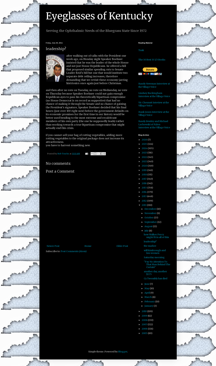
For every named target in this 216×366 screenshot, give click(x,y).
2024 (145, 148)
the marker (150, 245)
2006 (145, 328)
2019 (144, 170)
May (147, 288)
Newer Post (53, 246)
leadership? (150, 241)
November (150, 213)
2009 (145, 315)
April (147, 292)
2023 (144, 152)
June (147, 283)
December (150, 208)
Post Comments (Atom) (74, 251)
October (149, 217)
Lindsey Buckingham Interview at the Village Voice (154, 95)
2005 (145, 333)
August (148, 226)
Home (87, 246)
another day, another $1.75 (155, 273)
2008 (145, 320)
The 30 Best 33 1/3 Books (151, 59)
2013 (144, 196)
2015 (144, 187)
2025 (145, 144)
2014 (144, 192)
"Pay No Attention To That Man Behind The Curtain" (157, 264)
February (149, 301)
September (150, 222)
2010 (144, 311)
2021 (144, 161)
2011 (144, 205)
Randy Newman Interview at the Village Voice (154, 85)
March (148, 297)
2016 (144, 183)
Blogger (122, 351)
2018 (144, 174)
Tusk (141, 50)
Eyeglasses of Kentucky (99, 16)
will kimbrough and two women (155, 252)
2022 (145, 157)
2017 (144, 178)
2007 (145, 324)
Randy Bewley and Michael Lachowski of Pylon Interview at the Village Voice (154, 124)
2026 (145, 139)
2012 (144, 200)
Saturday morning (154, 257)
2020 (145, 165)
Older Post (122, 246)
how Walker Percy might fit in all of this (156, 236)
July (146, 230)
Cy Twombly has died (155, 278)
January (149, 305)
